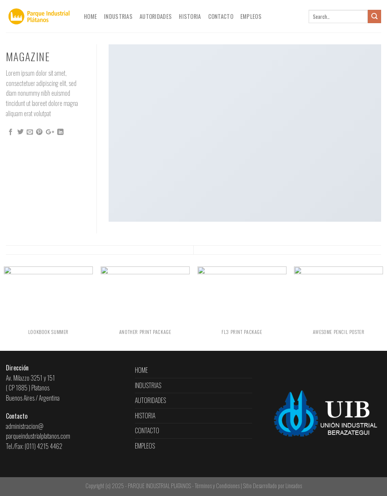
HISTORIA (190, 16)
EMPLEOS (251, 16)
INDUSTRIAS (118, 16)
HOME (90, 16)
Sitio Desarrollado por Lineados (272, 485)
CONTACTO (220, 16)
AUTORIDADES (156, 16)
